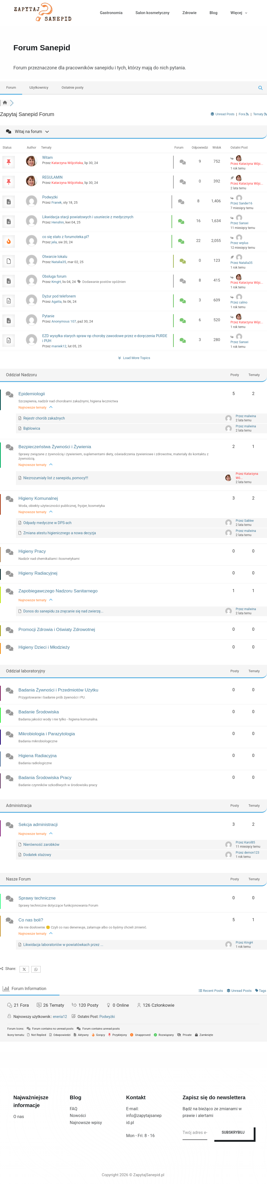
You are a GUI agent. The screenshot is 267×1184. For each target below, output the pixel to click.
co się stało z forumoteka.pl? (65, 237)
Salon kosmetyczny (152, 12)
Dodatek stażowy (37, 855)
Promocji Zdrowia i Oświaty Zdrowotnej (57, 629)
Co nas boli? (31, 920)
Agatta (57, 301)
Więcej (239, 13)
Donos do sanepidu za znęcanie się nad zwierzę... (63, 611)
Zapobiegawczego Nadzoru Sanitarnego (58, 590)
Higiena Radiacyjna (38, 755)
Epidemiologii (32, 393)
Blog (213, 12)
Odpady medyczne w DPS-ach (47, 523)
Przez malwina (246, 416)
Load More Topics (133, 358)
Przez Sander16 (241, 203)
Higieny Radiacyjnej (38, 573)
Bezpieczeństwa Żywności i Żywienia (55, 446)
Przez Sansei (239, 223)
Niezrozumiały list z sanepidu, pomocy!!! (55, 478)
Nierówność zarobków (41, 844)
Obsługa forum (54, 276)
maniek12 (59, 346)
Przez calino (238, 302)
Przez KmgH (244, 942)
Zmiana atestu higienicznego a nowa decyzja (59, 533)
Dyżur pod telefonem (59, 296)
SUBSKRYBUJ (233, 1132)
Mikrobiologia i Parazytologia (47, 733)
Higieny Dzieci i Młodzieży (44, 647)
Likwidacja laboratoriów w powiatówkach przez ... (63, 945)
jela (54, 242)
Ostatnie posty (72, 87)
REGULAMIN (52, 177)
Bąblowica (31, 428)
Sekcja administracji (38, 824)
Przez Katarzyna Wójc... (246, 164)
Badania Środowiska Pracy (45, 777)
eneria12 (60, 1017)
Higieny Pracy (32, 551)
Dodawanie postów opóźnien (104, 282)
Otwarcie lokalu (54, 256)
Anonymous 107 (64, 321)
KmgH (56, 282)
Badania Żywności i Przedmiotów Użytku (58, 690)
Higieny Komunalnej (38, 498)
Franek (57, 202)
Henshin (58, 222)
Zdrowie (190, 12)
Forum (11, 87)
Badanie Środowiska (39, 711)
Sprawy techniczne (37, 898)
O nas (18, 1116)
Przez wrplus (239, 243)
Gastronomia (111, 12)
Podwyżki (50, 197)
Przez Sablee (245, 521)
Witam (47, 157)
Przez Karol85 (245, 842)
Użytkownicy (38, 87)
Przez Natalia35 (241, 263)
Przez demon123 (247, 852)
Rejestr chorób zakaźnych (44, 418)
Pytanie (48, 316)
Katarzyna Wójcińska (67, 163)
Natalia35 (59, 262)
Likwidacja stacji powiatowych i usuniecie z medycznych (87, 217)
